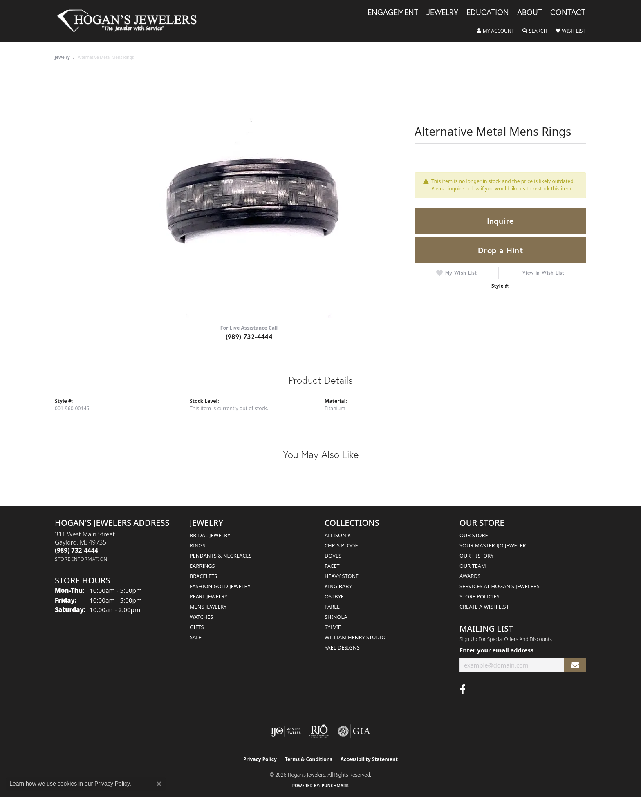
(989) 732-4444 (249, 336)
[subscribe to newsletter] (575, 665)
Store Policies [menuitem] (479, 596)
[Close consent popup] (159, 783)
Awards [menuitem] (470, 576)
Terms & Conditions (308, 759)
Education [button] (487, 12)
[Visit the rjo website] (319, 731)
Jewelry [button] (442, 12)
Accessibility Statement (369, 759)
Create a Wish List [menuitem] (484, 606)
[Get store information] (81, 559)
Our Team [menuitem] (472, 565)
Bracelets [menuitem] (203, 576)
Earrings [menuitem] (202, 565)
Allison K (338, 535)
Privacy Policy (260, 759)
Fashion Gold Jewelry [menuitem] (220, 586)
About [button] (529, 12)
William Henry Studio (355, 637)
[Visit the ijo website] (286, 731)
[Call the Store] (76, 550)
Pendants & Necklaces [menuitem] (220, 555)
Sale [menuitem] (196, 637)
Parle (332, 606)
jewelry (62, 57)
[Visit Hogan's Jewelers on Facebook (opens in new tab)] (462, 689)
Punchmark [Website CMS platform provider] (335, 785)
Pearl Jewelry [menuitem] (209, 596)
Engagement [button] (393, 12)
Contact (567, 12)
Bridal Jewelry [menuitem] (210, 535)
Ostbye (334, 596)
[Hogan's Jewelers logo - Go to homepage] (130, 21)
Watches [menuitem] (201, 617)
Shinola (336, 617)
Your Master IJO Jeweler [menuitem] (492, 545)
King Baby (338, 586)
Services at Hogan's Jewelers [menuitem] (499, 586)
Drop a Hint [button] (500, 250)
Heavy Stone (342, 576)
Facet (332, 565)
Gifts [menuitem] (197, 627)
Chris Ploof (341, 545)
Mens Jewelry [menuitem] (208, 606)
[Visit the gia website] (354, 731)
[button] (495, 31)
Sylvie (333, 627)
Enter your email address (496, 650)
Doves (333, 555)
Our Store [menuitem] (473, 535)
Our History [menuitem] (476, 555)
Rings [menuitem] (197, 545)
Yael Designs (342, 647)
